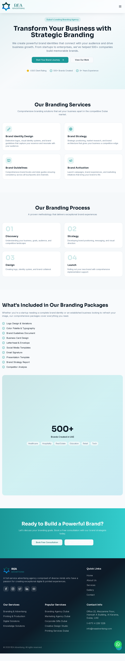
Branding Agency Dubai (57, 611)
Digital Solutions (11, 621)
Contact (91, 594)
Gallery (90, 590)
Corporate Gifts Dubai (56, 621)
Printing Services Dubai (57, 630)
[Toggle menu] (120, 6)
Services (91, 585)
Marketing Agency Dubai (57, 616)
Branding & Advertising (14, 611)
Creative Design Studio (56, 626)
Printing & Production (14, 616)
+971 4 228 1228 (79, 542)
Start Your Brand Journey (50, 60)
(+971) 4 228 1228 (96, 623)
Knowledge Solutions (14, 626)
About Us (91, 580)
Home (90, 575)
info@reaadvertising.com (99, 628)
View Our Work (82, 60)
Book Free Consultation (47, 542)
